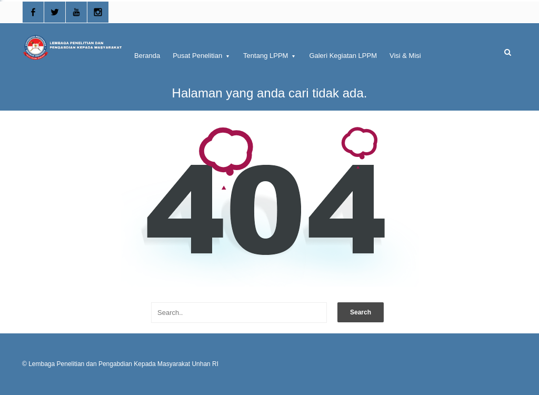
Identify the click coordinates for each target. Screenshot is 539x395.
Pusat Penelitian (202, 56)
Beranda (147, 56)
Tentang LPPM (269, 56)
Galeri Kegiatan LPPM (343, 56)
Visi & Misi (405, 56)
